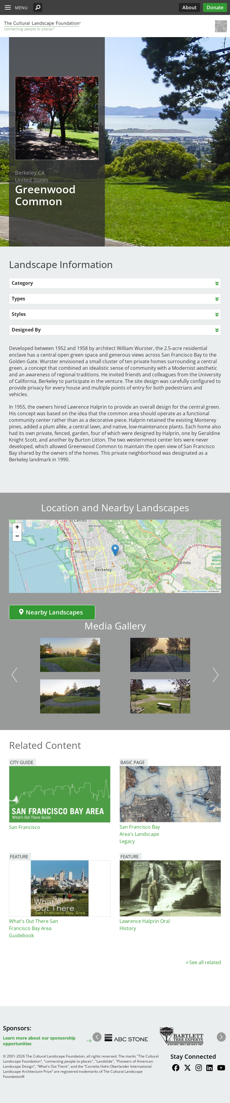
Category (22, 283)
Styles (19, 314)
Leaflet (182, 591)
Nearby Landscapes (50, 612)
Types (18, 298)
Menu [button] (21, 7)
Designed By (26, 329)
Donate (215, 7)
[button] (37, 7)
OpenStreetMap (199, 591)
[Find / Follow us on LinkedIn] (209, 1068)
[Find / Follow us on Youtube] (221, 1068)
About (189, 7)
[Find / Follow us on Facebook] (175, 1068)
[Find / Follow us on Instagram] (199, 1068)
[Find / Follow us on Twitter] (187, 1068)
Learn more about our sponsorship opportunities (39, 1040)
